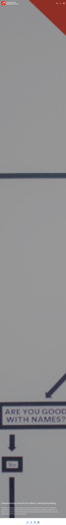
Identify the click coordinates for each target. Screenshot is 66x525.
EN (60, 3)
